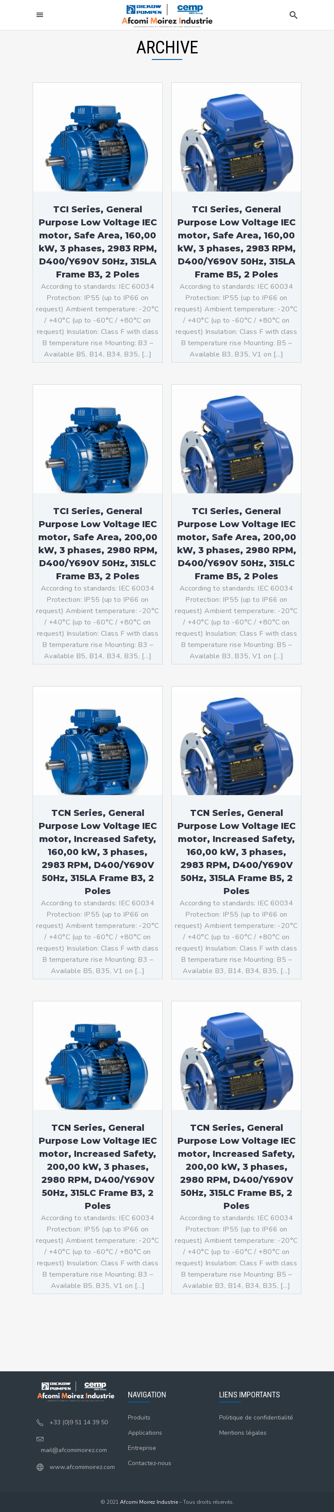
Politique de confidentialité (256, 1417)
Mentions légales (243, 1433)
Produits (139, 1417)
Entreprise (142, 1448)
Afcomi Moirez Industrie (149, 1502)
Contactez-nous (149, 1463)
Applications (145, 1433)
